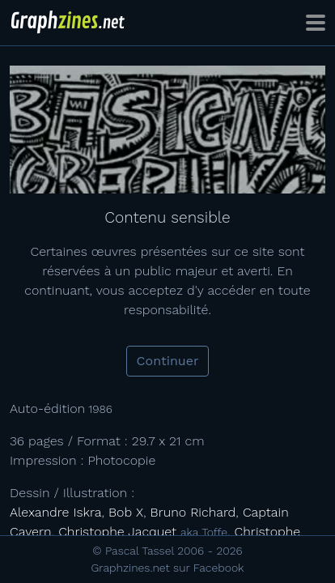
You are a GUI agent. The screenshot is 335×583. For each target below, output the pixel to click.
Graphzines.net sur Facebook (167, 567)
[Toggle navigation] (315, 22)
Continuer (168, 360)
